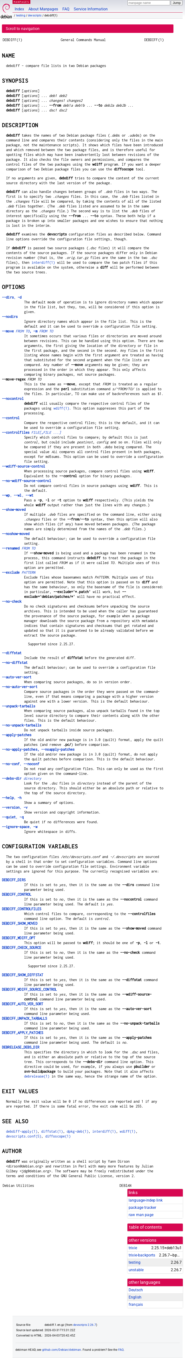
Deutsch (136, 1290)
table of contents (145, 1227)
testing (20, 15)
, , (17, 495)
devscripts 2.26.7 (84, 1325)
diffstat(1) (52, 1131)
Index (19, 9)
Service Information (91, 9)
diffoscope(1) (58, 1136)
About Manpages (43, 9)
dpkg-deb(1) (77, 1131)
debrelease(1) (37, 1076)
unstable (136, 1270)
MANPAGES (21, 1)
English (135, 1297)
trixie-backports (142, 1255)
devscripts (35, 15)
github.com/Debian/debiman (61, 1349)
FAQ (65, 9)
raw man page (141, 1214)
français (136, 1304)
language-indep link (146, 1200)
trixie (133, 1248)
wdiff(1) (61, 408)
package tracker (142, 1207)
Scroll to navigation (23, 28)
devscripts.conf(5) (23, 1136)
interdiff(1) (43, 262)
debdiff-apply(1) (21, 1131)
